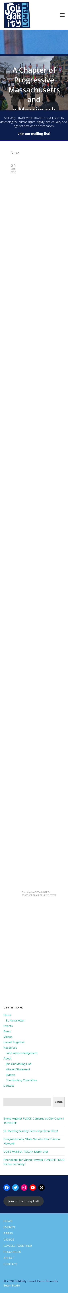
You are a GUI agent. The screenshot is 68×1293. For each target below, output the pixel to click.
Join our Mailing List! (23, 1201)
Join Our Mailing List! (18, 1064)
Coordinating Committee (21, 1080)
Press (7, 1031)
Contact (8, 1085)
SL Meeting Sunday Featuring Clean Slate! (30, 1131)
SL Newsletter (15, 1020)
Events (8, 1026)
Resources (10, 1047)
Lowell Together (14, 1042)
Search (59, 1102)
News (7, 1015)
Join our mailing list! (34, 134)
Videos (7, 1036)
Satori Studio (11, 1285)
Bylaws (10, 1074)
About (7, 1058)
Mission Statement (18, 1069)
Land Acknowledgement (22, 1053)
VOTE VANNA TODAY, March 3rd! (25, 1151)
